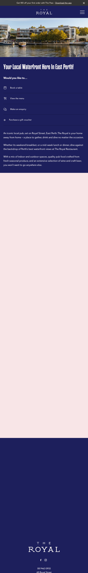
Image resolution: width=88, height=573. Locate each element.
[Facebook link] (41, 560)
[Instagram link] (45, 560)
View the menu (44, 98)
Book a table (44, 88)
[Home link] (44, 11)
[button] (82, 13)
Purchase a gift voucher (44, 119)
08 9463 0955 (44, 568)
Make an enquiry (44, 109)
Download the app (63, 3)
